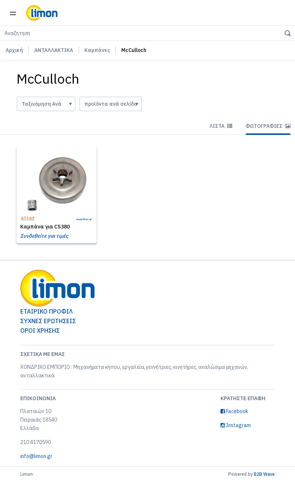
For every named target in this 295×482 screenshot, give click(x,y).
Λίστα (220, 126)
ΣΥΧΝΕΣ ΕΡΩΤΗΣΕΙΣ (48, 321)
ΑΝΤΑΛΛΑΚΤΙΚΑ (53, 50)
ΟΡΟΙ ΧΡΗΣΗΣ (40, 330)
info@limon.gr (36, 456)
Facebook (234, 411)
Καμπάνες (97, 50)
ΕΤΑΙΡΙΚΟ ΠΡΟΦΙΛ (46, 311)
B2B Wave (264, 474)
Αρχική (14, 50)
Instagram (236, 425)
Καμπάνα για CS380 (45, 226)
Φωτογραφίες (268, 126)
